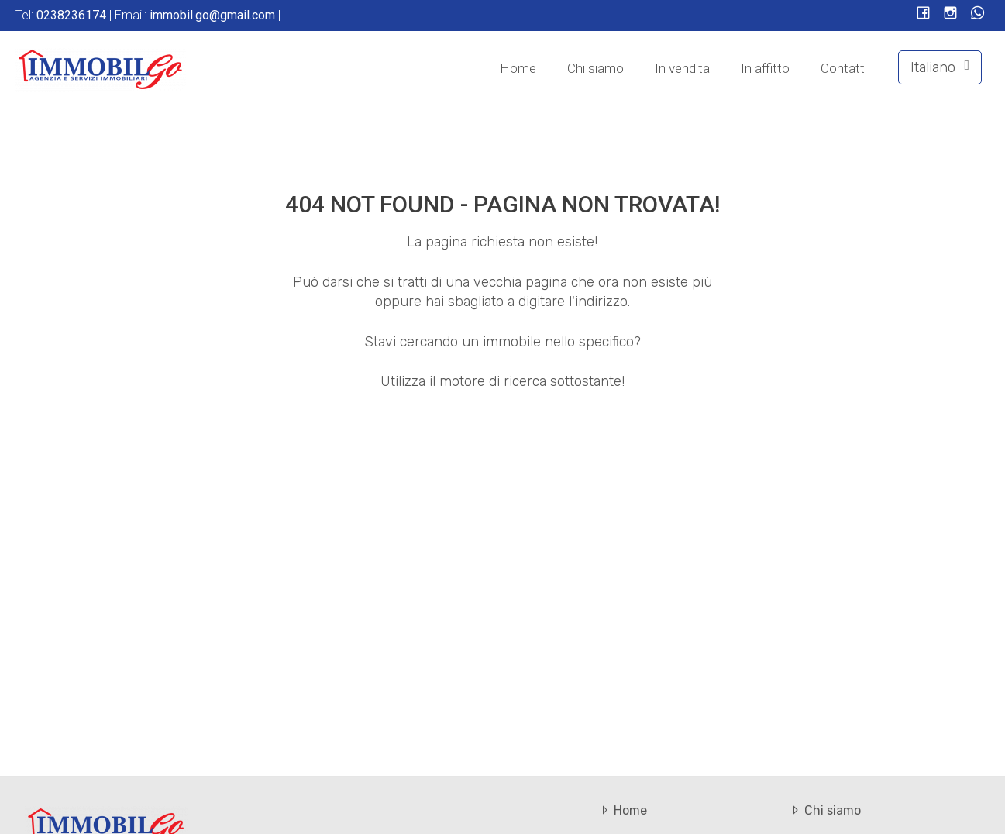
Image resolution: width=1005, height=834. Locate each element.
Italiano (939, 67)
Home (518, 68)
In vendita (682, 68)
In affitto (765, 68)
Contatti (844, 68)
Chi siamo (595, 68)
